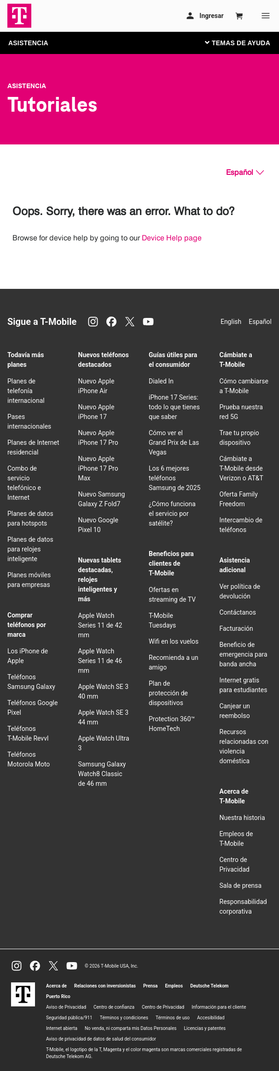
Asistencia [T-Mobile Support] (26, 86)
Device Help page (172, 237)
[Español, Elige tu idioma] (245, 173)
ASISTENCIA (28, 43)
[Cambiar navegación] (244, 42)
